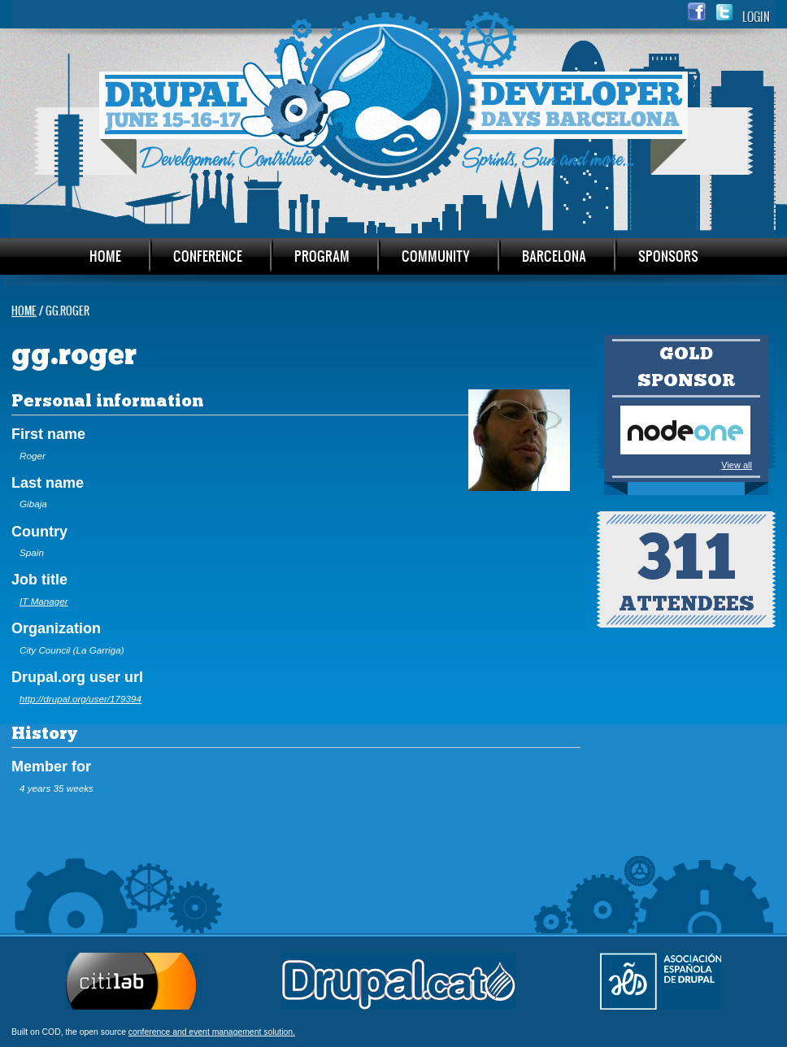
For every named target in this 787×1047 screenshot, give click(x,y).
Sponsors (668, 255)
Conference (207, 255)
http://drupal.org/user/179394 (80, 698)
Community (436, 255)
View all (736, 465)
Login (756, 16)
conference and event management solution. (211, 1031)
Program (322, 255)
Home (105, 255)
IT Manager (44, 601)
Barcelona (554, 255)
